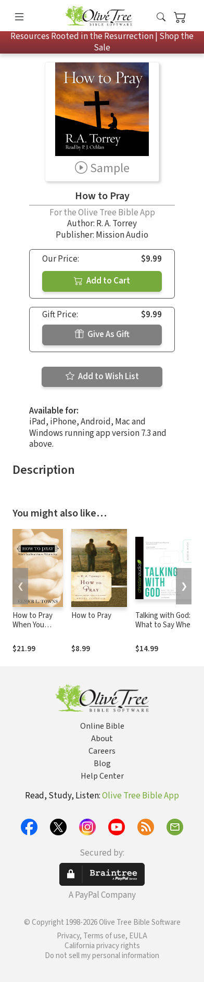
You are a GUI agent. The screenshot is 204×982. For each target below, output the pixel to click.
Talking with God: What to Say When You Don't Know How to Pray (165, 630)
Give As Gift (102, 334)
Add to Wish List (102, 376)
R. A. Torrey (116, 223)
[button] (161, 17)
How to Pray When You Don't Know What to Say (32, 630)
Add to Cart (102, 281)
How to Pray (91, 615)
